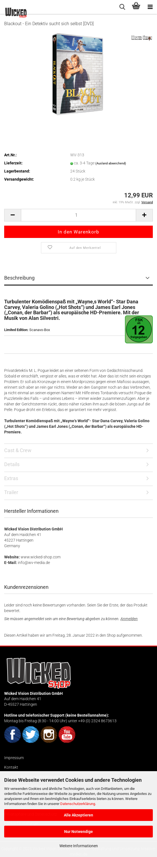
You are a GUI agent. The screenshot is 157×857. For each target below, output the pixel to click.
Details (12, 464)
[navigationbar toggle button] (150, 7)
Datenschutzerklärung (77, 804)
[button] (12, 215)
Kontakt (11, 767)
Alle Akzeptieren (78, 815)
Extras (11, 478)
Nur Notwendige (78, 831)
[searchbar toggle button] (122, 7)
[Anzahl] (78, 215)
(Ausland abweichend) (110, 163)
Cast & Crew (18, 450)
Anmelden (129, 619)
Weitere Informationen (78, 846)
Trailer (11, 492)
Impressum (14, 758)
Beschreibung (19, 278)
